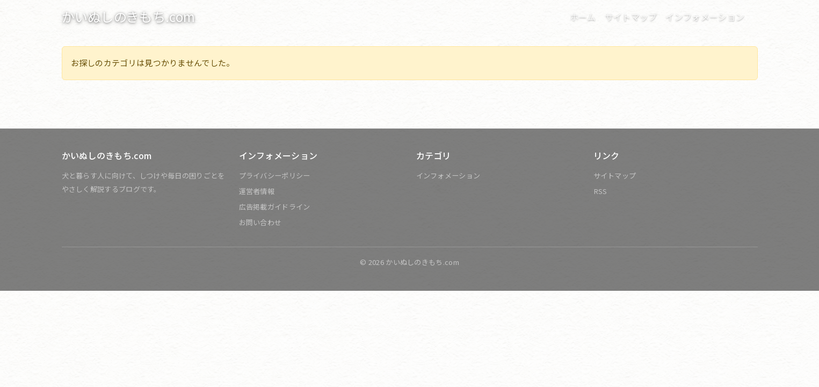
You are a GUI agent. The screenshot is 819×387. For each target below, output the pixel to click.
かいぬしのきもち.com (128, 16)
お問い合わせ (260, 222)
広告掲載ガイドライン (274, 207)
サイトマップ (631, 16)
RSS (600, 191)
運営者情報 (257, 191)
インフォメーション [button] (705, 16)
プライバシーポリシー (274, 175)
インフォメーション (448, 175)
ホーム (583, 16)
